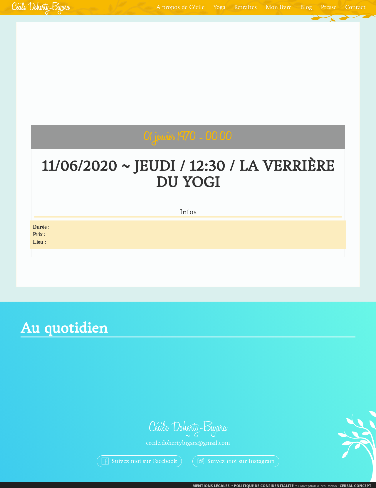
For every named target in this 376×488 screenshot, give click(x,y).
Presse (328, 7)
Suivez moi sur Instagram (236, 461)
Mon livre (278, 7)
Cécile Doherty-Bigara (41, 7)
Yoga (219, 7)
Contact (355, 7)
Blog (306, 7)
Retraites (245, 7)
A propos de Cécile (180, 7)
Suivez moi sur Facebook (139, 461)
